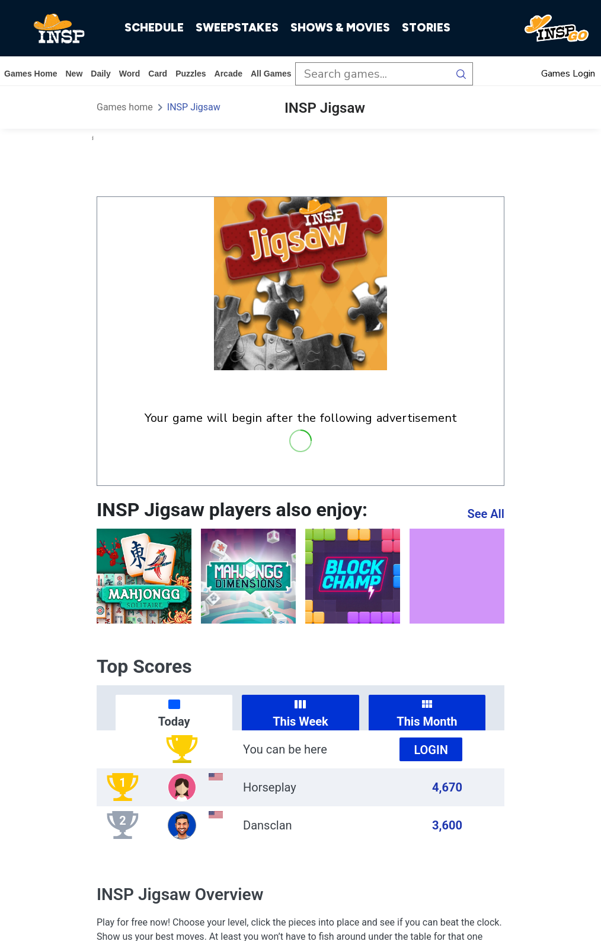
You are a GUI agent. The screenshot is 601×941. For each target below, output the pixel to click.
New (73, 73)
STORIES (426, 27)
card (157, 73)
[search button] (461, 73)
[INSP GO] (556, 28)
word (129, 73)
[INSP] (59, 28)
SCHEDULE (154, 27)
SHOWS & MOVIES (340, 27)
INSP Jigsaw (193, 107)
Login (431, 750)
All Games (271, 73)
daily (100, 73)
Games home (30, 73)
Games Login (568, 73)
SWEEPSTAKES (237, 27)
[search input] (372, 73)
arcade (228, 73)
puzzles (190, 73)
